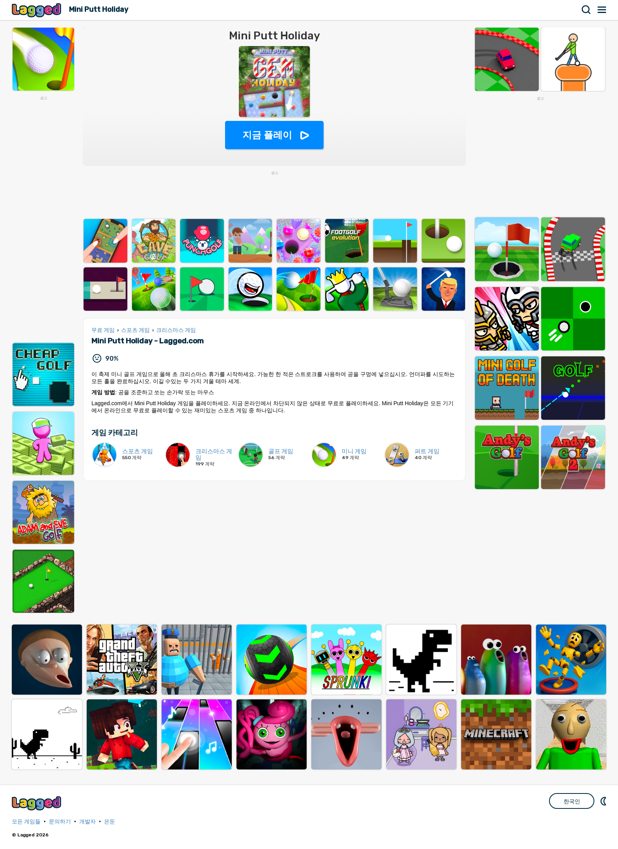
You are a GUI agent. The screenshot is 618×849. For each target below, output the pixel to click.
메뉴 (602, 10)
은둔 (109, 821)
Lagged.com (37, 803)
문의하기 (60, 821)
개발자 (87, 821)
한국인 (572, 801)
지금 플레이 (267, 135)
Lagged (37, 10)
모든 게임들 (26, 821)
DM (604, 801)
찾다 (586, 10)
